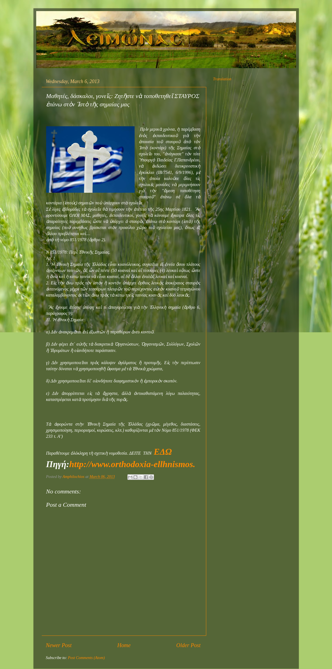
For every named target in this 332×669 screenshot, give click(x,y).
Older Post (188, 645)
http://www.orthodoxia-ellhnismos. (132, 464)
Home (123, 645)
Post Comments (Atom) (86, 657)
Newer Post (59, 645)
